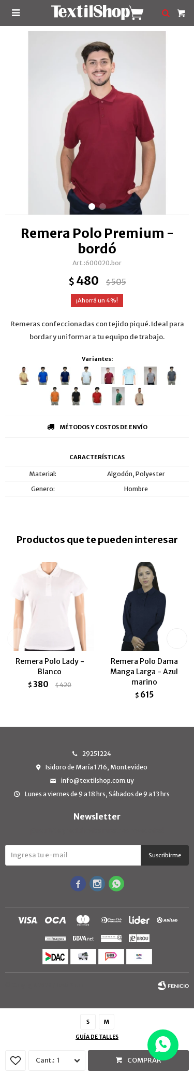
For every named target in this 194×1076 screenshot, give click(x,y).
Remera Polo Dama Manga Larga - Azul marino (144, 672)
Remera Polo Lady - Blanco (50, 666)
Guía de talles (97, 1037)
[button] (91, 206)
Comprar (144, 1060)
